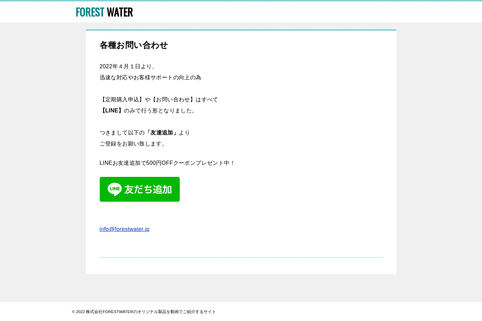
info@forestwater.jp (125, 229)
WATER (104, 12)
